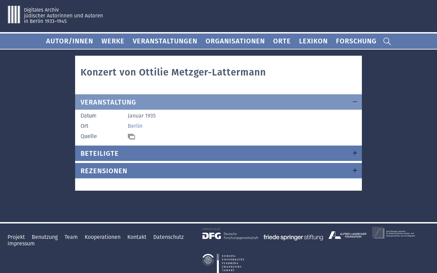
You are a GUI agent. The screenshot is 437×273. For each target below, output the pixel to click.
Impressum (21, 243)
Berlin (135, 126)
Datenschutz (168, 237)
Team (72, 237)
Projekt (17, 237)
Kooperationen (103, 237)
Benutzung (45, 237)
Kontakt (137, 237)
